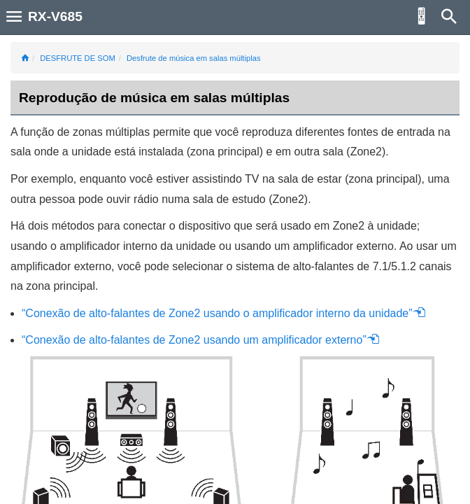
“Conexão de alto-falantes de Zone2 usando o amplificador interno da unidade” (224, 313)
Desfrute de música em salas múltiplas (194, 58)
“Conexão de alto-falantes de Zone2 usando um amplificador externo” (201, 340)
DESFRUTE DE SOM (77, 58)
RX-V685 (55, 16)
